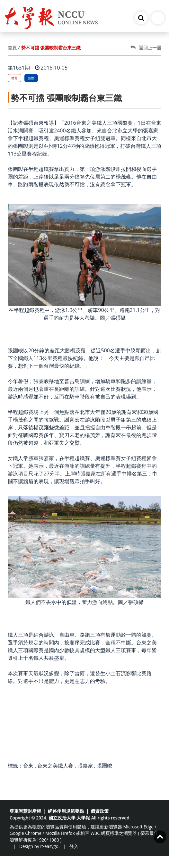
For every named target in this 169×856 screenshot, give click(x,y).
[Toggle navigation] (157, 18)
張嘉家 (85, 765)
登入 (73, 846)
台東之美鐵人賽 (55, 765)
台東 (28, 765)
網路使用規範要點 (66, 811)
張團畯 (104, 765)
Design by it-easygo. (39, 846)
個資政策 (100, 811)
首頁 (12, 48)
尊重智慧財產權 (25, 811)
